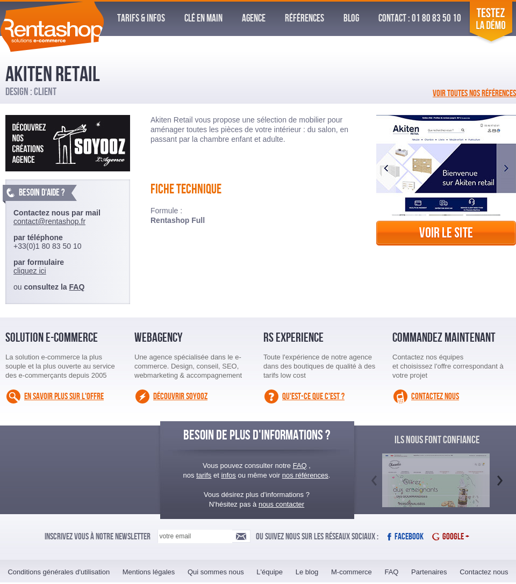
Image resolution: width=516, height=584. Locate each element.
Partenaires (429, 572)
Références (304, 18)
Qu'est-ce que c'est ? (313, 396)
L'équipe (269, 572)
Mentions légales (149, 572)
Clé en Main (203, 18)
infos (228, 475)
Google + (455, 536)
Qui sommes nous (216, 572)
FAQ (77, 287)
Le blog (307, 572)
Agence (254, 18)
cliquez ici (29, 270)
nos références (305, 475)
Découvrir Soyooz (180, 396)
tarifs (203, 475)
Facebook (409, 536)
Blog (351, 18)
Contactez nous (435, 396)
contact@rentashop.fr (49, 221)
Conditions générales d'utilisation (59, 572)
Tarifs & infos (141, 18)
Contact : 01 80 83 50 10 (419, 18)
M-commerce (351, 572)
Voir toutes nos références (474, 93)
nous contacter (281, 504)
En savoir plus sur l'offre (64, 396)
